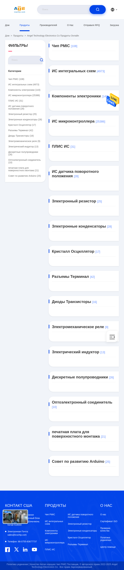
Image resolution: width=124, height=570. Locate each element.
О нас (70, 25)
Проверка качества (105, 529)
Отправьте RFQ (92, 25)
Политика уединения (105, 538)
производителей (48, 25)
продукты (25, 25)
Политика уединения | (18, 564)
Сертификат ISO (108, 521)
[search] (97, 9)
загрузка (114, 25)
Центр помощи (108, 547)
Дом (7, 25)
